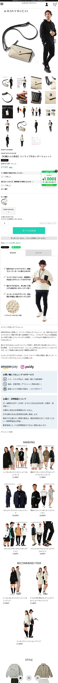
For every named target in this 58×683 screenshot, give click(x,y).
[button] (54, 41)
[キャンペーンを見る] (49, 178)
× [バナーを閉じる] (56, 171)
